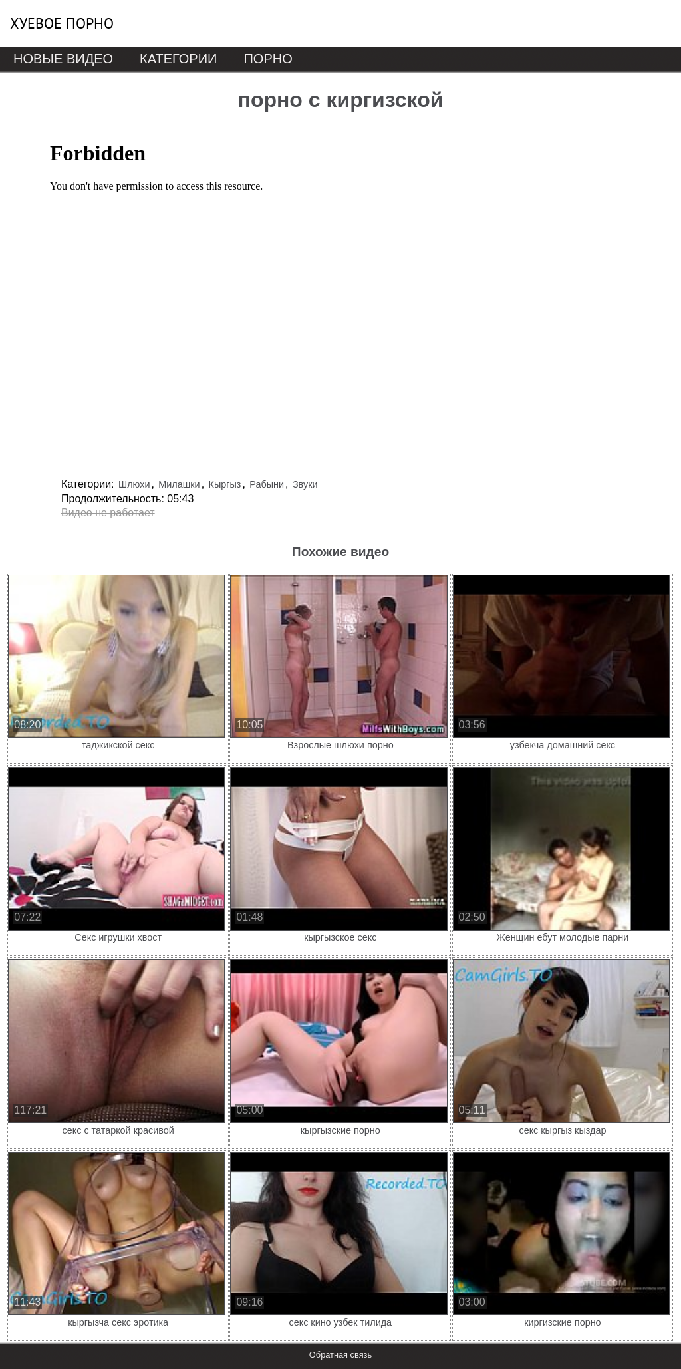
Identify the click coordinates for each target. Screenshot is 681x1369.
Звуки (305, 484)
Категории (178, 58)
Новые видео (63, 58)
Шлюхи (134, 484)
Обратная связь (340, 1355)
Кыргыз (225, 484)
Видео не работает (108, 512)
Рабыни (266, 484)
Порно (267, 58)
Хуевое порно (62, 23)
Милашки (179, 484)
